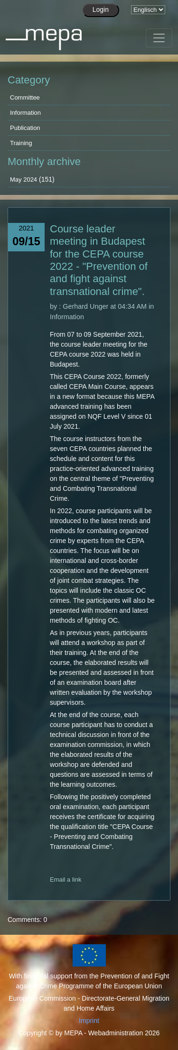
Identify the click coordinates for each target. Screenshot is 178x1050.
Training (21, 143)
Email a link (65, 879)
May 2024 (23, 179)
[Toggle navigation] (159, 37)
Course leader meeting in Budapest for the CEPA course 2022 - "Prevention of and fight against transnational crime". (99, 260)
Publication (25, 127)
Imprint (89, 1020)
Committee (25, 97)
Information (25, 112)
